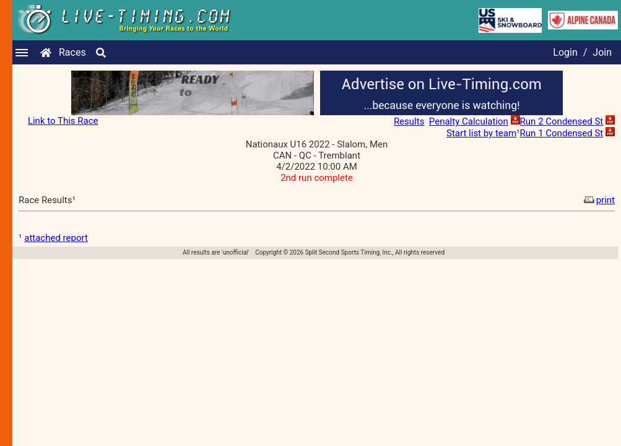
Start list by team (481, 133)
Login (565, 52)
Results (409, 121)
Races (72, 52)
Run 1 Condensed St (562, 133)
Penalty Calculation (468, 121)
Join (602, 52)
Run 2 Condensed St (562, 121)
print (598, 200)
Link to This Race (63, 120)
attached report (56, 237)
